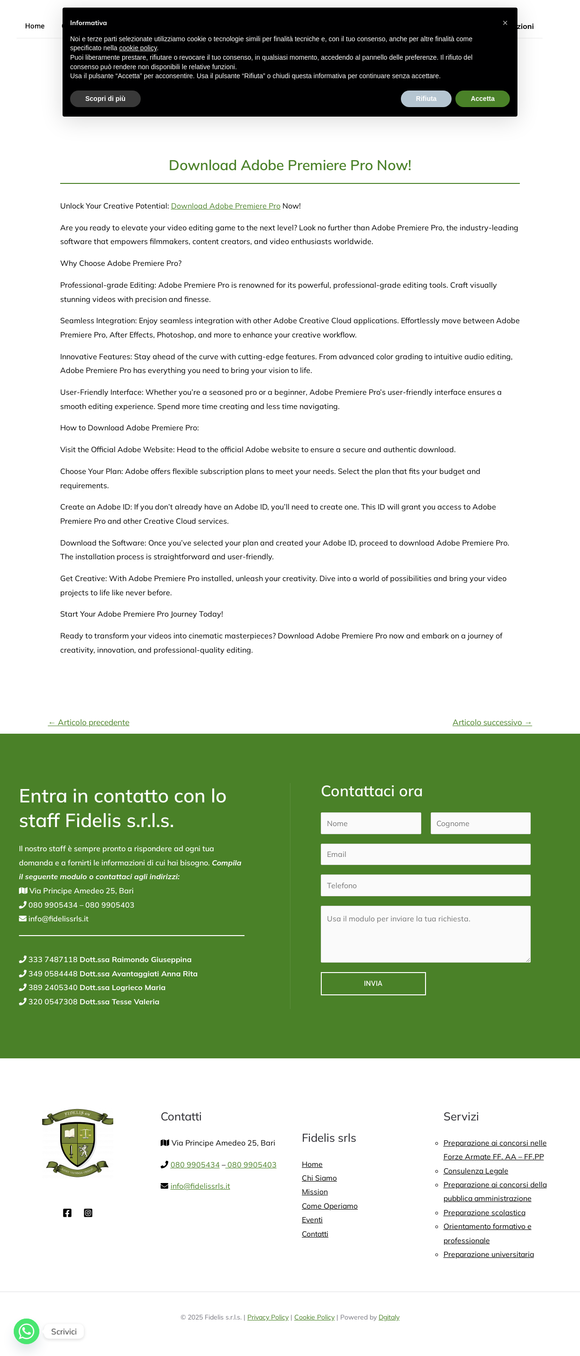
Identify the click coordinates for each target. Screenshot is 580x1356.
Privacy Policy (268, 1318)
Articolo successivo (492, 722)
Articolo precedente (88, 722)
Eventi (313, 1220)
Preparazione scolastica (486, 1213)
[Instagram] (88, 1213)
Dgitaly (389, 1318)
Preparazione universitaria (490, 1255)
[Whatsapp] (26, 1331)
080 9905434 (52, 905)
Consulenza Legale (477, 1170)
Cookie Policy (314, 1318)
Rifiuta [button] (426, 98)
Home (33, 26)
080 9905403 (109, 905)
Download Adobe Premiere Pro (226, 205)
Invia (373, 984)
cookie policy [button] (138, 48)
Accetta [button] (483, 98)
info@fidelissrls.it (58, 918)
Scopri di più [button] (105, 98)
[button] (505, 22)
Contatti (316, 1234)
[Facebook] (67, 1213)
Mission (315, 1192)
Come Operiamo (330, 1206)
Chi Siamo (319, 1178)
